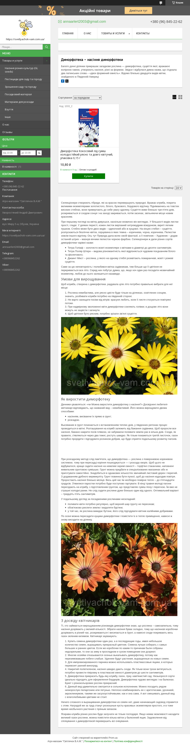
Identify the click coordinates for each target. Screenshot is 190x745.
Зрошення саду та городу (20, 86)
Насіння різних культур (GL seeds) (21, 69)
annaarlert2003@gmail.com (18, 247)
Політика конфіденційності (128, 741)
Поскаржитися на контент (98, 741)
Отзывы (7, 132)
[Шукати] (46, 47)
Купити (88, 176)
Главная (67, 33)
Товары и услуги (12, 60)
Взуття (9, 109)
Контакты (142, 33)
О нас (5, 124)
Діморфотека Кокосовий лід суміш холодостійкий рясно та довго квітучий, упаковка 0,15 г (86, 154)
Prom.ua (113, 737)
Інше (8, 117)
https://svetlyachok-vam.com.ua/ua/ (23, 235)
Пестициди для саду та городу (23, 79)
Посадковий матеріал (18, 94)
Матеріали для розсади (19, 102)
